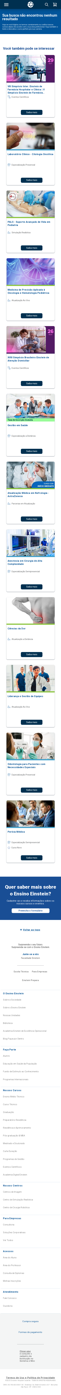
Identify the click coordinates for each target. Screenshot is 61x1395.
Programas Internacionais (15, 1079)
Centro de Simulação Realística (18, 1200)
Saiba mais (31, 112)
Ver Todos (8, 1240)
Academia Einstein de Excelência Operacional (24, 1031)
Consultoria (8, 1225)
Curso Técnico (10, 1104)
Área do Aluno (10, 1257)
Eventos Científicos (12, 1167)
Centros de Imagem (12, 1192)
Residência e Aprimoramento (17, 1128)
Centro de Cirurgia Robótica (16, 1207)
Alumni (6, 1056)
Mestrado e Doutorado (14, 1143)
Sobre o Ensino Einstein (14, 1007)
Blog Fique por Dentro (13, 1039)
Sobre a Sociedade (12, 1000)
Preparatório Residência (14, 1120)
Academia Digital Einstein (15, 1175)
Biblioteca (8, 1023)
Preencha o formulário (31, 910)
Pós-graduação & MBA (14, 1135)
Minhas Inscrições (12, 1281)
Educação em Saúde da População (20, 1064)
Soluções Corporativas (14, 1232)
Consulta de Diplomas (13, 1273)
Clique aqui (25, 1351)
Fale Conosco (10, 1298)
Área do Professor (12, 1265)
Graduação (8, 1112)
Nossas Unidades (11, 1015)
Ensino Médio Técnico (13, 1096)
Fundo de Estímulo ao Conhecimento (21, 1071)
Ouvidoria (7, 1306)
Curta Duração (10, 1151)
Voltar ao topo (31, 929)
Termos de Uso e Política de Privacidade (30, 1377)
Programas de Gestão (13, 1159)
